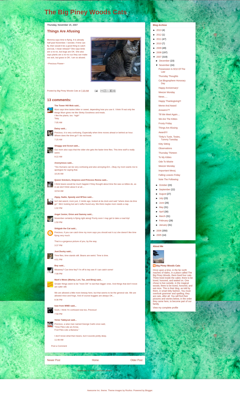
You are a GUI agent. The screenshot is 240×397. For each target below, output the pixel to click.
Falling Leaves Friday (169, 175)
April (161, 211)
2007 (159, 57)
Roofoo (128, 390)
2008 (159, 52)
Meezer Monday (166, 92)
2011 (159, 39)
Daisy (57, 128)
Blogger (148, 390)
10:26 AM (59, 174)
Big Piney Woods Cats (168, 265)
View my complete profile (165, 307)
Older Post (136, 360)
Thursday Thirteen (167, 153)
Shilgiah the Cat (62, 228)
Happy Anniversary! (168, 88)
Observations (165, 148)
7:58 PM (58, 314)
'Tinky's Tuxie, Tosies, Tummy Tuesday (169, 138)
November (164, 65)
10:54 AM (59, 191)
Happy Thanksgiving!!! (169, 101)
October (163, 185)
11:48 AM (59, 340)
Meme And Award (167, 105)
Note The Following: (168, 179)
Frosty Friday (165, 123)
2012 (159, 34)
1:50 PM (58, 222)
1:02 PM (58, 208)
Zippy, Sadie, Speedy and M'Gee (71, 197)
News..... (162, 96)
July (161, 198)
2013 (159, 30)
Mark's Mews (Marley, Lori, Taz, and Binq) (75, 280)
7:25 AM (58, 139)
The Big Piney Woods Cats (86, 12)
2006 (159, 230)
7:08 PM (58, 273)
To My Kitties (164, 157)
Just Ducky (60, 251)
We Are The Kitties (167, 119)
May (161, 207)
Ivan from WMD (62, 306)
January (163, 225)
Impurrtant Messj (166, 170)
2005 (159, 235)
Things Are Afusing (168, 127)
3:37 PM (58, 245)
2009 (159, 48)
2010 (159, 43)
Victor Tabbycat (62, 320)
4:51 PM (58, 259)
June (162, 203)
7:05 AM (58, 122)
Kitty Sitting (164, 144)
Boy (57, 265)
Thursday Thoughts (168, 76)
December (164, 60)
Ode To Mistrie (165, 161)
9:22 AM (58, 156)
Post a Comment (59, 346)
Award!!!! (162, 132)
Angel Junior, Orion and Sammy (71, 214)
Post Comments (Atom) (101, 370)
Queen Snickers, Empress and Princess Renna (78, 180)
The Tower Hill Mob (64, 105)
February (164, 220)
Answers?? (164, 110)
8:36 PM (58, 300)
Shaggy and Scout (64, 146)
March (162, 216)
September (165, 189)
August (163, 194)
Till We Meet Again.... (169, 114)
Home (95, 360)
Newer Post (53, 360)
